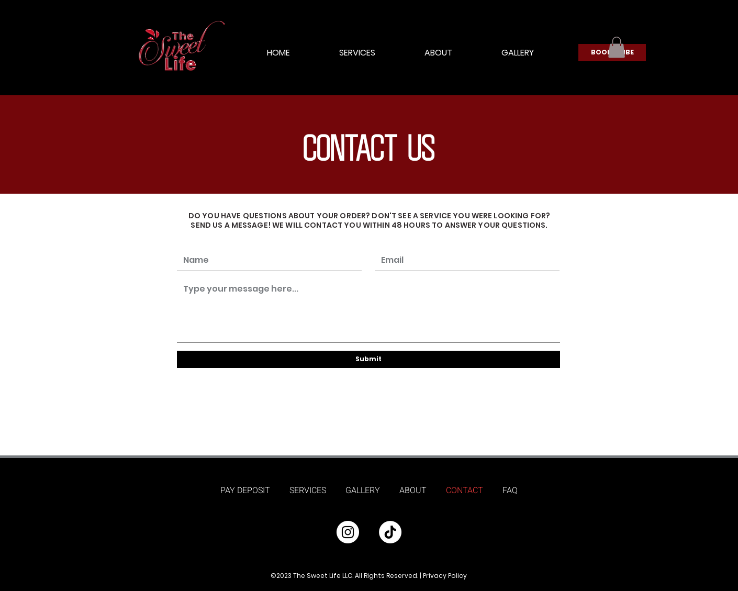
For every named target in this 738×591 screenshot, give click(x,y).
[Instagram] (348, 532)
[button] (616, 47)
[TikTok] (390, 532)
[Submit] (368, 359)
